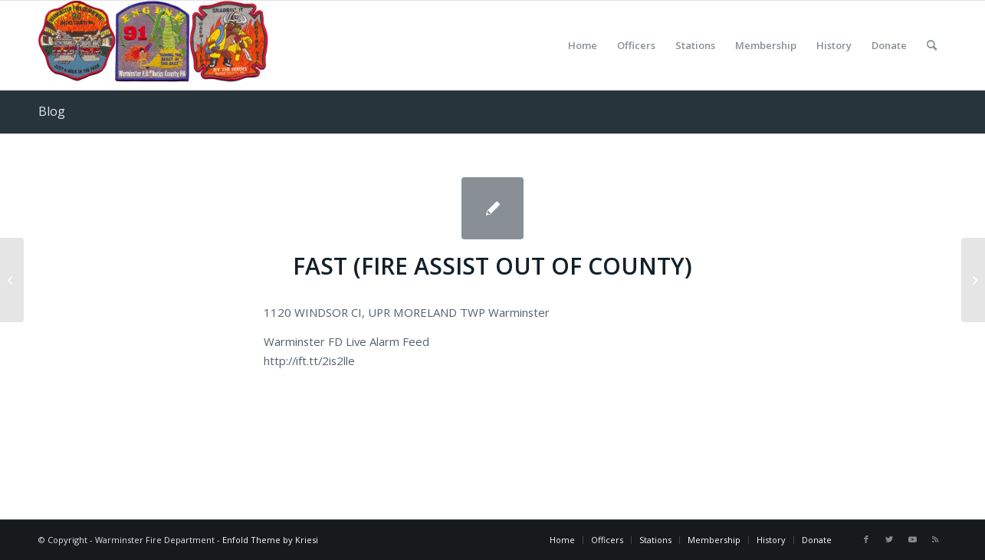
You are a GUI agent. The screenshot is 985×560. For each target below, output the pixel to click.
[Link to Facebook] (866, 539)
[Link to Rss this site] (935, 539)
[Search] (932, 45)
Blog (51, 111)
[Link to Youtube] (912, 539)
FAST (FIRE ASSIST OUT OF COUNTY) (492, 266)
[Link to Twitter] (889, 539)
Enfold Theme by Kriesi (270, 539)
